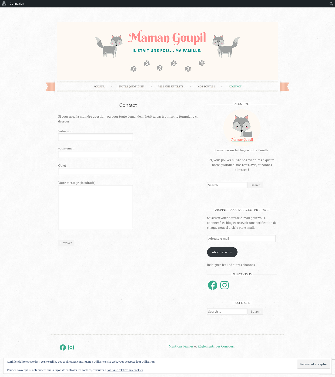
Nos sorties (206, 86)
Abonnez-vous (222, 252)
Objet (128, 169)
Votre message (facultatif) (128, 205)
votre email (128, 152)
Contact (235, 86)
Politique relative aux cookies (125, 370)
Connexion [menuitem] (17, 3)
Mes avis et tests (170, 86)
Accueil (99, 86)
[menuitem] (4, 3)
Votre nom (128, 135)
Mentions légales (181, 346)
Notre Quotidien (131, 86)
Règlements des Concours (216, 346)
